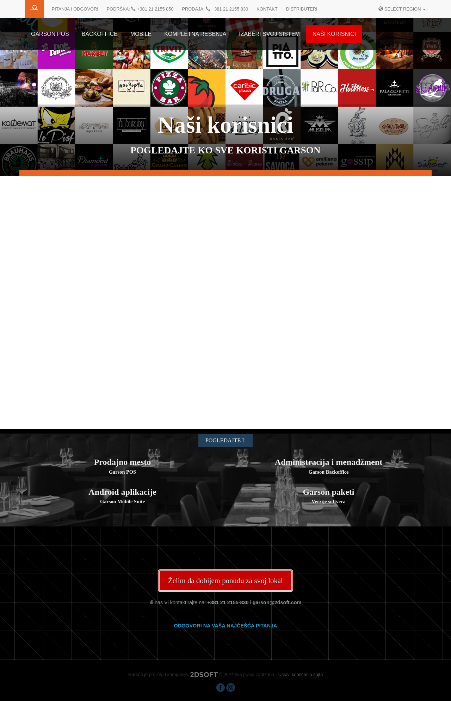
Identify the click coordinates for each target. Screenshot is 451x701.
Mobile (141, 34)
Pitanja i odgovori (75, 9)
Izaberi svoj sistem (269, 34)
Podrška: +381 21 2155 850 (140, 9)
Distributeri (301, 9)
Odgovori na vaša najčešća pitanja (225, 626)
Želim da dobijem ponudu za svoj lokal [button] (225, 580)
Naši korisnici (334, 34)
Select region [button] (402, 9)
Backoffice (100, 34)
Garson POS (50, 34)
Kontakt (267, 9)
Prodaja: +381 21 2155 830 (215, 9)
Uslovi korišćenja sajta (300, 674)
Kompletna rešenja (195, 34)
